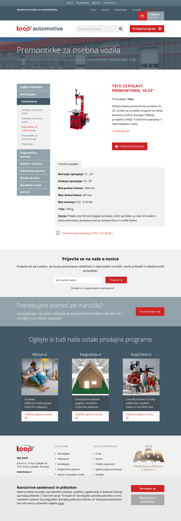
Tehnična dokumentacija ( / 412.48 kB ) (87, 233)
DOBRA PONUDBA (31, 87)
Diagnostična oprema (28, 154)
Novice (105, 9)
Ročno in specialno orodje (70, 474)
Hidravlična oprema (32, 171)
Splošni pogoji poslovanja (108, 469)
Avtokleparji (63, 464)
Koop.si (70, 2)
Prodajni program (144, 28)
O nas (93, 9)
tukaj (61, 503)
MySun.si (96, 2)
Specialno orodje (30, 185)
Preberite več (120, 131)
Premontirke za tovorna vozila (29, 137)
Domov (21, 59)
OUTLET (25, 192)
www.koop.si (24, 471)
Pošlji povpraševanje (129, 146)
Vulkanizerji (36, 59)
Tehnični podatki (68, 164)
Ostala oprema (29, 178)
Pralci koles (27, 144)
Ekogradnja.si (82, 2)
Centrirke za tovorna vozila (32, 120)
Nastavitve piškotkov (148, 499)
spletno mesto (38, 416)
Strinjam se (147, 488)
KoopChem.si (109, 2)
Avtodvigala (28, 94)
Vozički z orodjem (31, 163)
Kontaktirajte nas (150, 311)
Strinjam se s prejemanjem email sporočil (92, 288)
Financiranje (121, 9)
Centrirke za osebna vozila (32, 111)
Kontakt (137, 9)
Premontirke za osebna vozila (65, 59)
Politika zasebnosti (105, 464)
